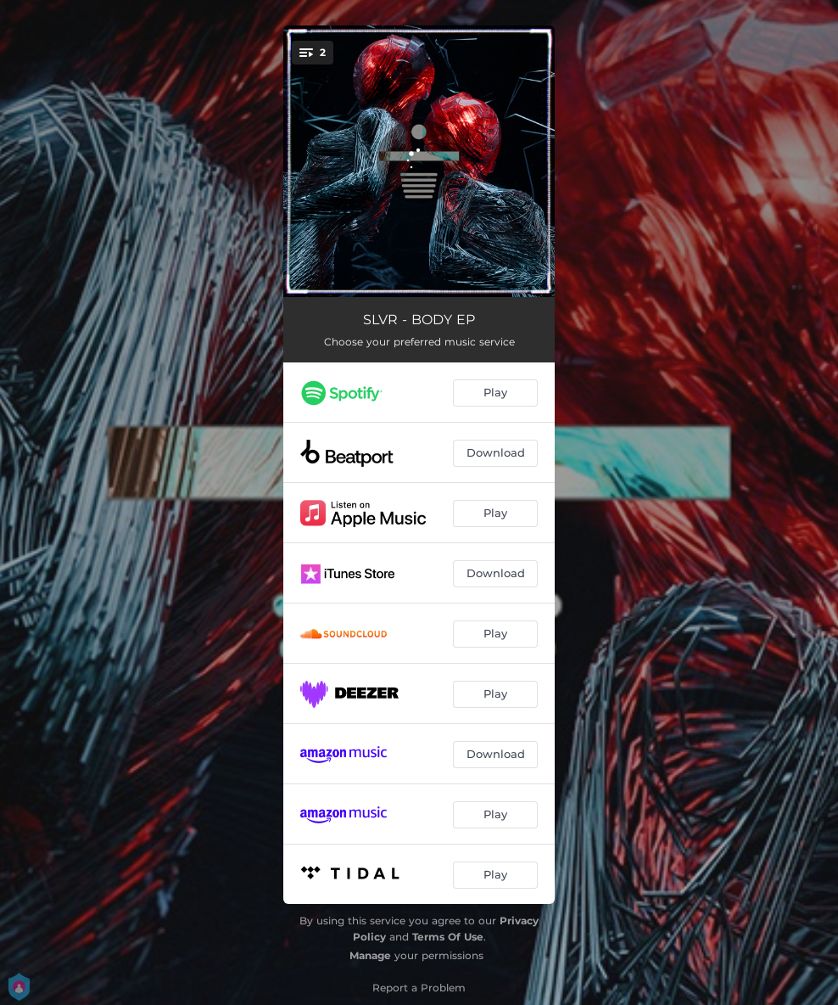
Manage (370, 955)
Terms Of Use (447, 936)
